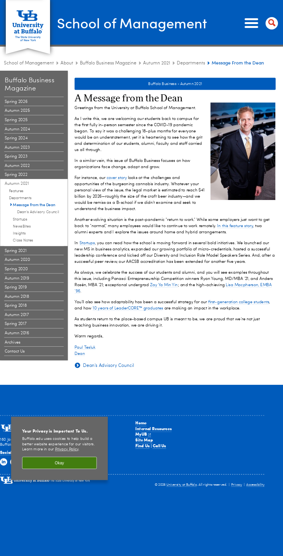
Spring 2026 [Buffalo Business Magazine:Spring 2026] (16, 102)
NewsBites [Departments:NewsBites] (22, 226)
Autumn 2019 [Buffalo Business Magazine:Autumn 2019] (17, 278)
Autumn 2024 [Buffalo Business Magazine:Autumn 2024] (17, 129)
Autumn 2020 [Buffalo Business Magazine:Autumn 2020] (17, 260)
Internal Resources (153, 429)
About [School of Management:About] (66, 63)
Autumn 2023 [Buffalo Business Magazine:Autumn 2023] (17, 147)
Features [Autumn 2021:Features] (16, 191)
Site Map (144, 440)
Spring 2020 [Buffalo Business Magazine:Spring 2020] (16, 269)
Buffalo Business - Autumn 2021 (175, 84)
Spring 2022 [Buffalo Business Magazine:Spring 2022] (16, 175)
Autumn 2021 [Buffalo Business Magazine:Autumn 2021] (156, 63)
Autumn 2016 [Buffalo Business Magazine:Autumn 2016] (17, 333)
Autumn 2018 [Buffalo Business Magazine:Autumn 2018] (17, 296)
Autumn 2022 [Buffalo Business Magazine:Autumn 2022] (17, 166)
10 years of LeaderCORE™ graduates (128, 308)
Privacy (236, 484)
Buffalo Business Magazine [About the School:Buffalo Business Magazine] (108, 63)
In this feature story (235, 226)
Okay (59, 462)
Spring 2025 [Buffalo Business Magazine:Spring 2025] (16, 120)
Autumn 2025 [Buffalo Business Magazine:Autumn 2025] (17, 111)
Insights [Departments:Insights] (19, 233)
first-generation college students (238, 302)
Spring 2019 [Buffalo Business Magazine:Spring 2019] (16, 287)
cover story (117, 178)
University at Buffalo (181, 484)
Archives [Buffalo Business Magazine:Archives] (12, 342)
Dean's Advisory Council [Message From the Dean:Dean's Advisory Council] (38, 212)
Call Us (159, 446)
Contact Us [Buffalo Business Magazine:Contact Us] (15, 351)
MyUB (143, 434)
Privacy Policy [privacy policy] (67, 450)
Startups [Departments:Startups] (20, 219)
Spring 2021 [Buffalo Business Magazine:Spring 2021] (15, 251)
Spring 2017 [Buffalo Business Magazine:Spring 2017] (15, 324)
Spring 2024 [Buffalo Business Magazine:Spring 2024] (16, 138)
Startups (87, 243)
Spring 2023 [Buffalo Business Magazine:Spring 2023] (16, 157)
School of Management (132, 22)
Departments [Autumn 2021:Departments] (191, 63)
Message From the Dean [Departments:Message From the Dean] (34, 204)
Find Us (142, 446)
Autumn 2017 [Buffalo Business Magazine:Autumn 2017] (17, 315)
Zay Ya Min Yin (164, 285)
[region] (59, 448)
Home (141, 423)
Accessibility (255, 484)
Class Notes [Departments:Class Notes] (23, 241)
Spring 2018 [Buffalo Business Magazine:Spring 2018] (16, 306)
